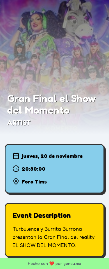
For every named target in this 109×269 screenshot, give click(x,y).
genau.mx (72, 263)
